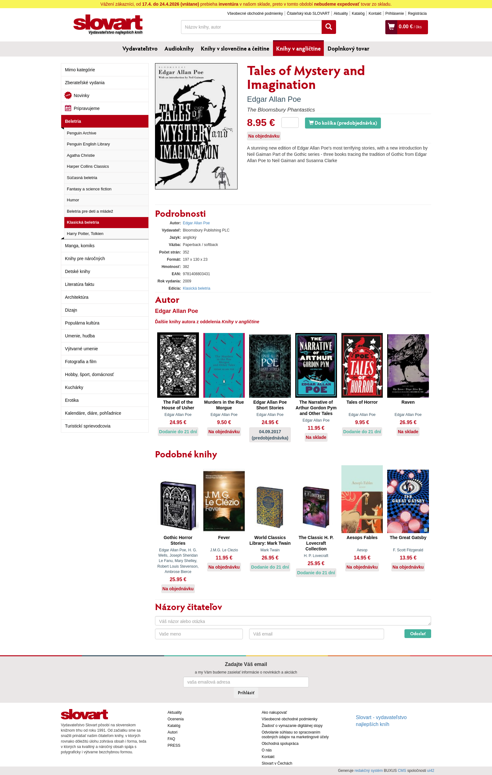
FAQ (171, 739)
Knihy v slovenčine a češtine (235, 48)
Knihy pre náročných (85, 258)
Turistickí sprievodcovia (87, 425)
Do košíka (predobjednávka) (343, 122)
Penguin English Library (88, 144)
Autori (172, 732)
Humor (73, 200)
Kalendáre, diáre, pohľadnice (93, 413)
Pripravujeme (86, 108)
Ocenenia (176, 719)
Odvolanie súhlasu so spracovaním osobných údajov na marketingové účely (295, 734)
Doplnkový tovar (348, 48)
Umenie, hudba (80, 335)
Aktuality (341, 13)
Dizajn (71, 310)
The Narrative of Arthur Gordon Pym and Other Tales (316, 408)
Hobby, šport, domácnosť (89, 374)
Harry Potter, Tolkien (85, 233)
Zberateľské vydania (84, 82)
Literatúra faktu (79, 284)
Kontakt (375, 13)
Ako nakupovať (274, 712)
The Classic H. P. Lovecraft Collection (316, 543)
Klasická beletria (83, 222)
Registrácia (417, 13)
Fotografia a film (80, 361)
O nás (267, 750)
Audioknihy (179, 48)
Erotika (72, 400)
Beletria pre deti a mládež (90, 211)
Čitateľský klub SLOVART (308, 13)
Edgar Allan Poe (274, 99)
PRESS (174, 745)
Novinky (81, 95)
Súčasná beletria (82, 177)
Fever (224, 537)
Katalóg (358, 13)
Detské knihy (77, 271)
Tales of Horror (361, 402)
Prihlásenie (394, 13)
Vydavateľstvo (140, 48)
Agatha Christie (81, 155)
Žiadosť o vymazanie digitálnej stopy (292, 725)
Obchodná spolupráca (280, 743)
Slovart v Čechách (277, 763)
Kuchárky (74, 387)
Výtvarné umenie (81, 348)
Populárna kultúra (82, 322)
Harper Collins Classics (88, 166)
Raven (408, 402)
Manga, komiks (79, 245)
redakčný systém (369, 770)
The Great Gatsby (408, 537)
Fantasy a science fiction (89, 189)
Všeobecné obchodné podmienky (255, 13)
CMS (402, 770)
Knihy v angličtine (298, 48)
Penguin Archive (81, 133)
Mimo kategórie (80, 69)
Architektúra (76, 297)
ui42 (430, 770)
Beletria (73, 121)
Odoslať (417, 633)
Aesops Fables (362, 537)
